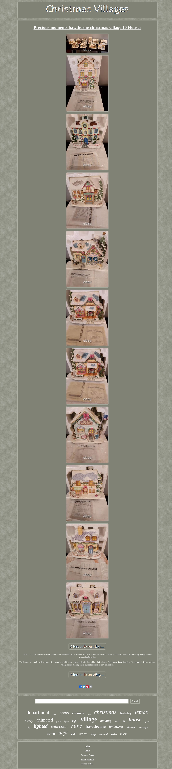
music (123, 734)
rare (76, 726)
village (89, 719)
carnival (78, 713)
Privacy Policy (87, 759)
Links (87, 750)
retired (83, 734)
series (114, 734)
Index (87, 746)
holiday (126, 713)
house (135, 720)
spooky (147, 722)
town (51, 733)
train (117, 721)
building (105, 721)
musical (103, 734)
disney (29, 721)
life (124, 721)
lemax (141, 712)
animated (44, 720)
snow (64, 713)
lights (66, 721)
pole (89, 714)
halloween (116, 727)
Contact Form (87, 755)
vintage (130, 727)
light (74, 721)
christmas (105, 712)
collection (59, 726)
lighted (41, 726)
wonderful (143, 727)
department (38, 712)
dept (63, 733)
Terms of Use (87, 763)
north (54, 714)
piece (58, 721)
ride (73, 734)
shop (93, 734)
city (28, 727)
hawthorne (95, 726)
